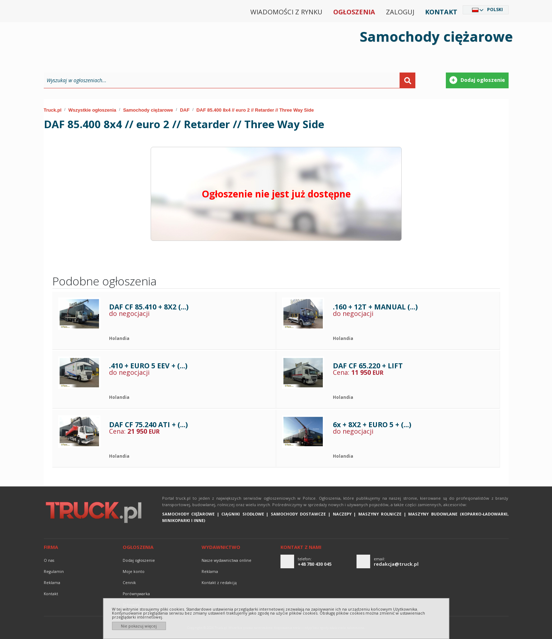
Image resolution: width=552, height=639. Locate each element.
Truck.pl (53, 110)
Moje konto (134, 571)
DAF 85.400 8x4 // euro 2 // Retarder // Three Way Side (255, 110)
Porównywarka (136, 593)
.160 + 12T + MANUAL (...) (375, 307)
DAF (185, 110)
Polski (495, 9)
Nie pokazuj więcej (139, 626)
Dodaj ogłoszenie (139, 560)
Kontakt (441, 12)
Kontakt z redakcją (219, 582)
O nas (49, 560)
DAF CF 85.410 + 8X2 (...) (149, 307)
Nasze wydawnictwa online (226, 560)
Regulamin (54, 571)
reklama (52, 582)
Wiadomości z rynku (286, 12)
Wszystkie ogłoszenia (92, 110)
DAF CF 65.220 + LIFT (368, 365)
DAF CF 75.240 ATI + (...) (148, 424)
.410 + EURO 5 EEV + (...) (148, 365)
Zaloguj (400, 12)
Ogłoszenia (354, 12)
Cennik (129, 582)
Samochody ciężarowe (148, 110)
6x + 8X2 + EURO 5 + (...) (372, 424)
